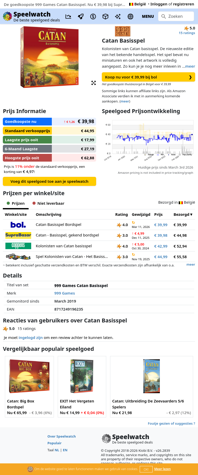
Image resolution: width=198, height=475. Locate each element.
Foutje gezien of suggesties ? (171, 423)
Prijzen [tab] (15, 203)
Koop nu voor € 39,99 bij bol (148, 77)
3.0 (122, 235)
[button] (94, 82)
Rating (121, 214)
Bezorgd (181, 214)
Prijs (158, 214)
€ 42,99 (160, 246)
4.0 (122, 224)
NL (57, 450)
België (137, 3)
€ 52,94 (180, 246)
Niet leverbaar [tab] (48, 203)
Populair (54, 443)
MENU (148, 16)
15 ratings (187, 32)
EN (65, 450)
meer (190, 66)
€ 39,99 (160, 224)
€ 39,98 (160, 235)
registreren (183, 3)
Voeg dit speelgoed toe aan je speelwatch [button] (49, 181)
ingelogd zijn (31, 337)
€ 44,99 (160, 256)
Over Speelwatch (61, 436)
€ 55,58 (180, 256)
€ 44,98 (180, 235)
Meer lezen (162, 469)
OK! (146, 469)
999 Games (64, 293)
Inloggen (159, 3)
